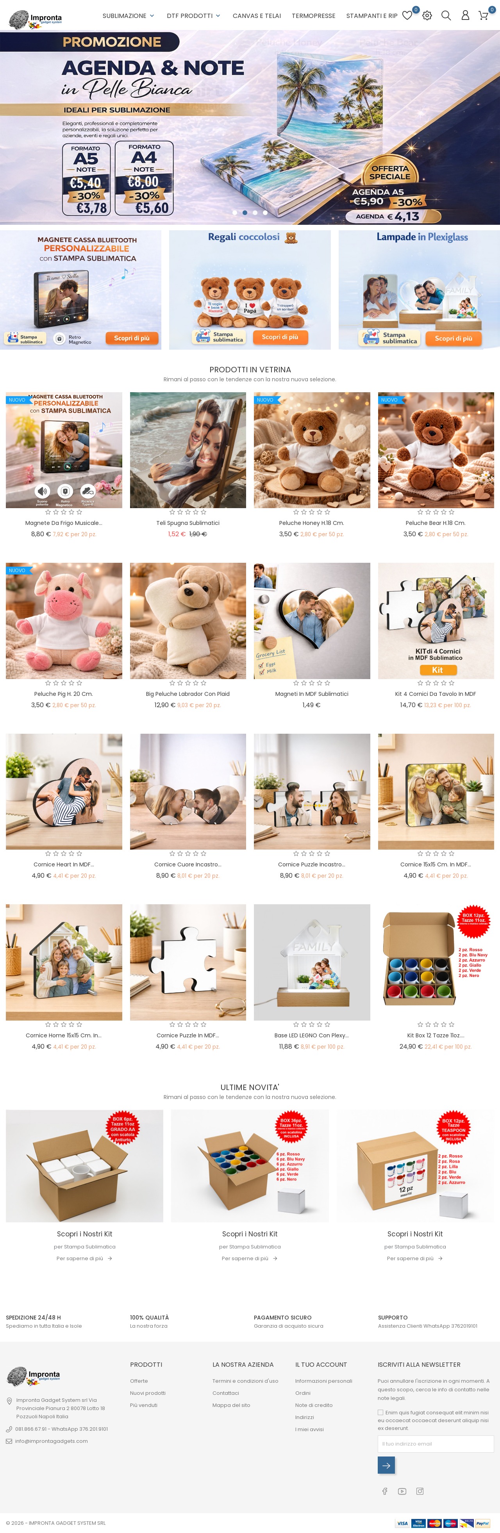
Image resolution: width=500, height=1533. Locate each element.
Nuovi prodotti (148, 1393)
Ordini (303, 1393)
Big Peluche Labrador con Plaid (188, 694)
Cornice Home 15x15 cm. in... (64, 1035)
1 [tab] (235, 213)
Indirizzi (304, 1417)
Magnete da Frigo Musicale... (63, 523)
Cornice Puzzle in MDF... (188, 1035)
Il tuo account (321, 1364)
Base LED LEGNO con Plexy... (312, 1035)
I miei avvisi (309, 1429)
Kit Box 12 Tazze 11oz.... (435, 1035)
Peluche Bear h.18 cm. (436, 523)
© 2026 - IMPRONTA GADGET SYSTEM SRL (55, 1523)
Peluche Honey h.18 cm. (311, 523)
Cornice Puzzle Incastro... (311, 864)
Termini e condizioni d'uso (245, 1381)
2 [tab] (245, 213)
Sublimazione (129, 15)
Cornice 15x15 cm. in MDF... (435, 864)
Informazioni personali (323, 1381)
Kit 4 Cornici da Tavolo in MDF (435, 694)
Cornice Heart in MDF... (64, 864)
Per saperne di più (80, 1258)
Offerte (139, 1381)
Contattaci (225, 1393)
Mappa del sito (231, 1405)
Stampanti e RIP (372, 15)
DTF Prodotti (194, 15)
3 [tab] (255, 213)
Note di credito (314, 1405)
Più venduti (143, 1405)
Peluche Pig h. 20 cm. (63, 694)
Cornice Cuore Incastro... (187, 864)
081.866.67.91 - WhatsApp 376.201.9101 (61, 1429)
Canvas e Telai (257, 15)
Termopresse (314, 15)
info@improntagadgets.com (51, 1441)
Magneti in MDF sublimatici (311, 694)
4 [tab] (265, 213)
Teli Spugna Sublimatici (188, 523)
